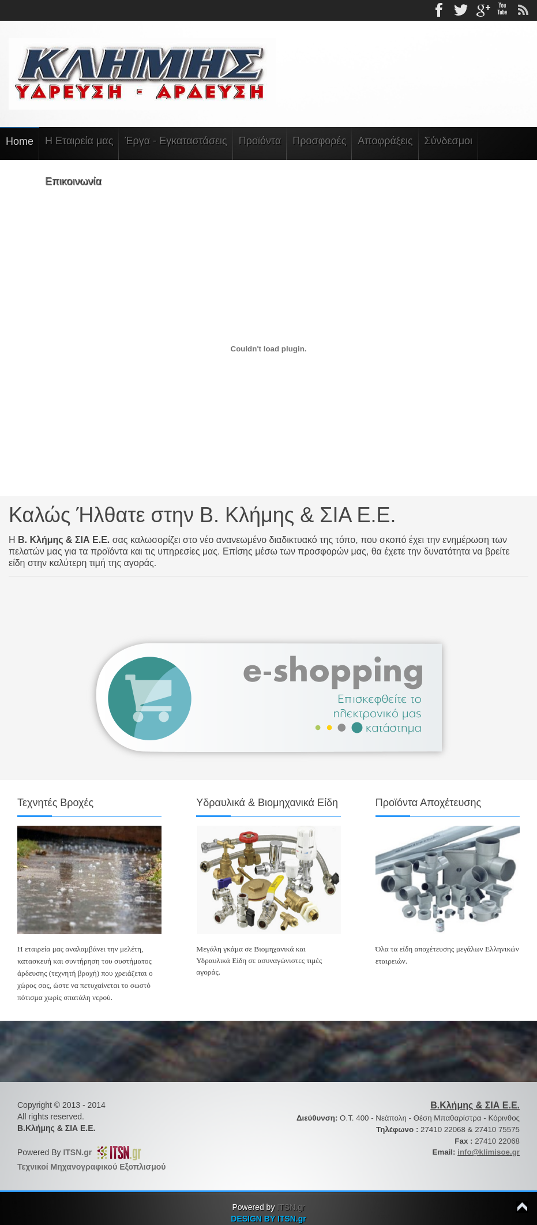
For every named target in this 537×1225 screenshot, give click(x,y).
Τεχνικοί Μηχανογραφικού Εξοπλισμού (91, 1166)
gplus (481, 10)
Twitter (461, 10)
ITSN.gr (79, 1152)
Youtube (502, 10)
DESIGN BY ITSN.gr (268, 1218)
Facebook (440, 10)
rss (523, 10)
